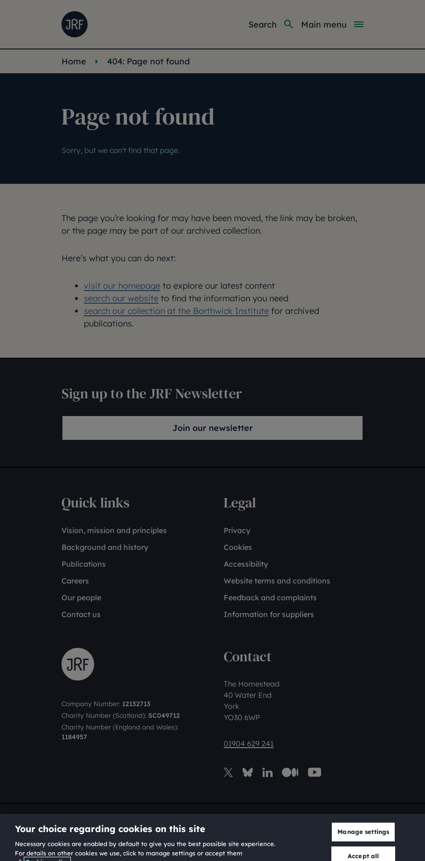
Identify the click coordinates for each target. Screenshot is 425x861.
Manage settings (363, 848)
